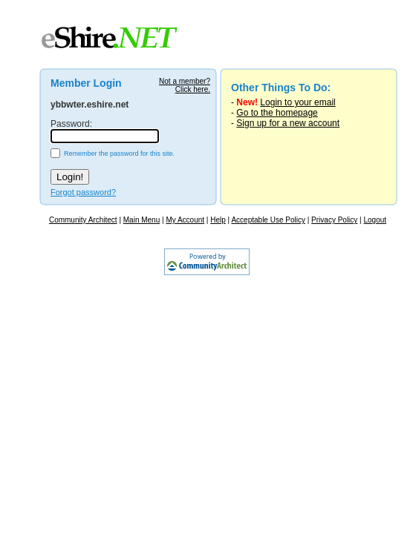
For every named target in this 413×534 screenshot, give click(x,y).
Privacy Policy (334, 220)
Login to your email (297, 102)
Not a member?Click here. (184, 85)
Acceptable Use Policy (268, 220)
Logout (375, 220)
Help (218, 220)
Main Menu (141, 220)
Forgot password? (83, 192)
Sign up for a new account (287, 123)
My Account (185, 220)
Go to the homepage (276, 113)
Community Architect (83, 220)
